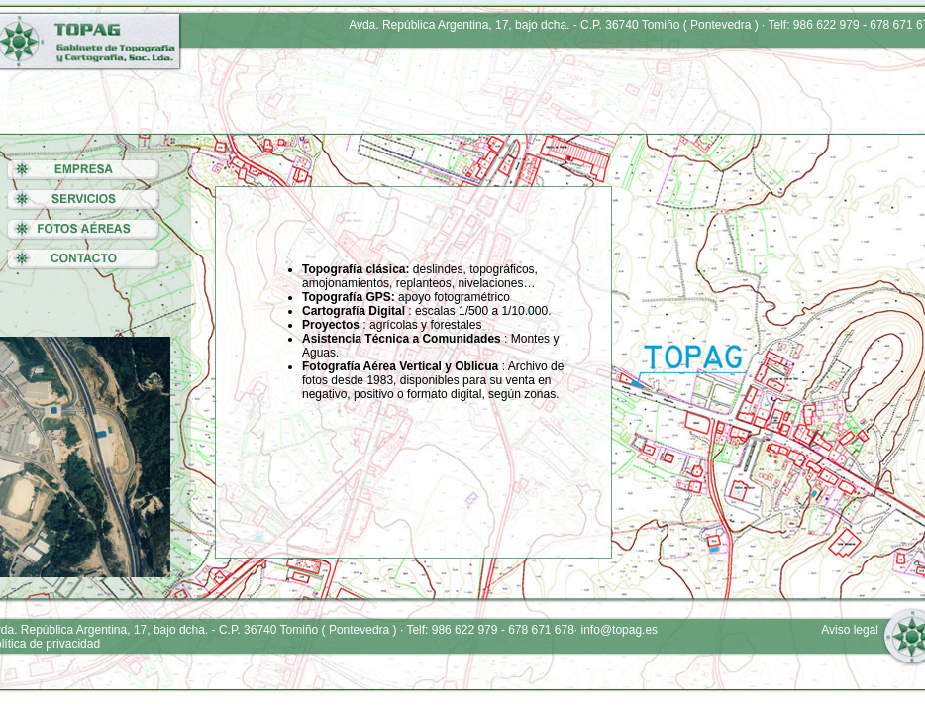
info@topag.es (620, 630)
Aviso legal (849, 630)
